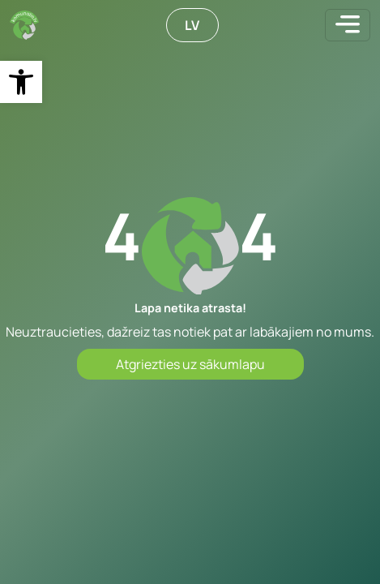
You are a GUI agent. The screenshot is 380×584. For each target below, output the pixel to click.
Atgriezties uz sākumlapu (190, 364)
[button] (21, 82)
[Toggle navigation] (347, 25)
